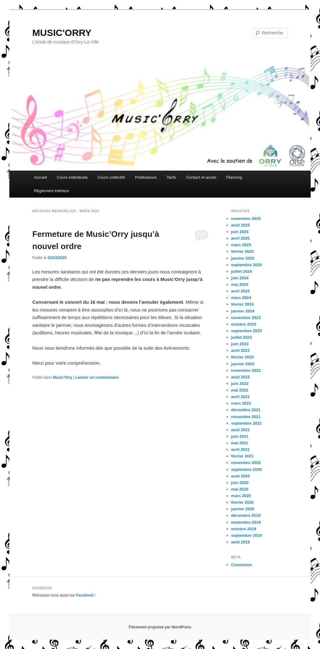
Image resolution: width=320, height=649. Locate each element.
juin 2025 (240, 231)
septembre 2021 (246, 423)
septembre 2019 (246, 535)
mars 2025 (241, 244)
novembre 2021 (246, 416)
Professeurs (146, 177)
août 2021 (240, 429)
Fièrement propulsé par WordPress (160, 627)
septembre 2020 (246, 469)
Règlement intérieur (51, 190)
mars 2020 (241, 495)
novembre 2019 (246, 522)
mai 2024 (239, 284)
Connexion (241, 564)
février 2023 (242, 357)
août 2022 (240, 377)
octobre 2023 (243, 324)
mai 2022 (239, 390)
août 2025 (240, 225)
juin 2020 (240, 482)
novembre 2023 (246, 317)
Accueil (40, 177)
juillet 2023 (241, 337)
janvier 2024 (242, 311)
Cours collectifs (111, 177)
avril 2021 (240, 449)
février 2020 (242, 502)
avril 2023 (240, 350)
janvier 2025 (242, 258)
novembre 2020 (246, 462)
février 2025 (242, 251)
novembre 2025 (246, 218)
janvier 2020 (242, 509)
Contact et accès (201, 177)
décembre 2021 (246, 409)
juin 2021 (240, 436)
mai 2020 (239, 489)
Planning (234, 177)
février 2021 (242, 456)
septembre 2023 (246, 330)
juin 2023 (240, 344)
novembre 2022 (246, 370)
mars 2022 (241, 403)
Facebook (84, 595)
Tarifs (171, 177)
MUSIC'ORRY (61, 32)
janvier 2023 (242, 364)
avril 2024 (240, 291)
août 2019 (240, 542)
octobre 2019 (243, 529)
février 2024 (242, 304)
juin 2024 (240, 278)
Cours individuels (72, 177)
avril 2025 (240, 238)
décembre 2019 (246, 515)
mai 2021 (239, 443)
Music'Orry (62, 377)
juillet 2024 (241, 271)
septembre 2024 (246, 264)
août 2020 (240, 476)
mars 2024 (241, 297)
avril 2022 (240, 396)
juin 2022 (240, 383)
